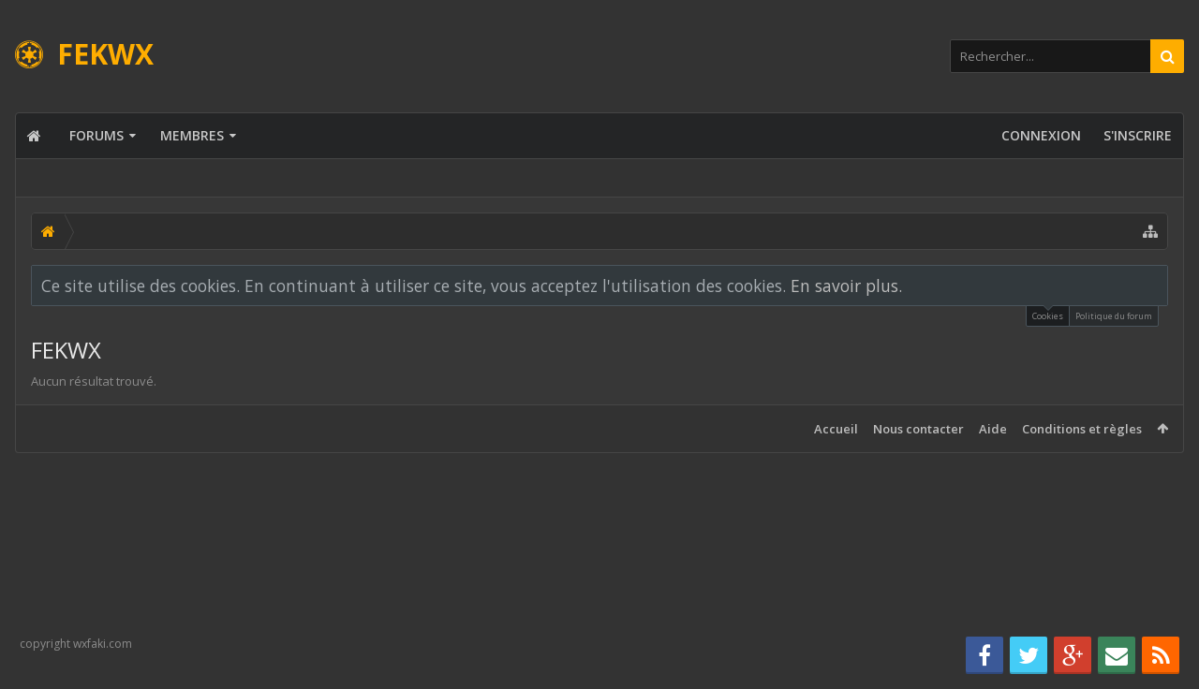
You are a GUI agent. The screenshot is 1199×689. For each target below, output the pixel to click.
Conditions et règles (1082, 428)
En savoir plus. (846, 285)
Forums (96, 135)
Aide (993, 428)
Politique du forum (1113, 316)
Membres (192, 135)
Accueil (836, 428)
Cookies (1047, 314)
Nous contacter (918, 428)
